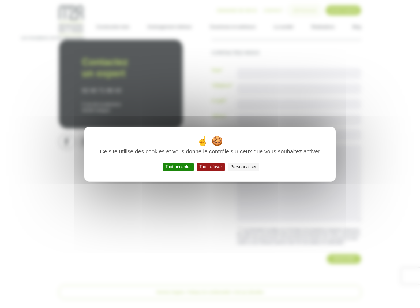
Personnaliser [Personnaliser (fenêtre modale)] (243, 167)
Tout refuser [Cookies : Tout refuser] (210, 167)
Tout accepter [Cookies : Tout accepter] (178, 167)
